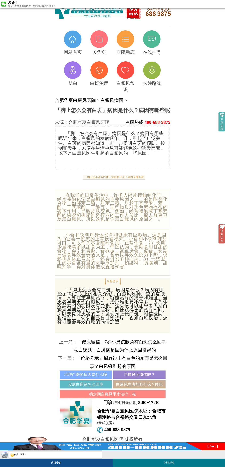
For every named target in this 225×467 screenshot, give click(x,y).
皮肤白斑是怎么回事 (85, 384)
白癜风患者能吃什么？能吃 (139, 384)
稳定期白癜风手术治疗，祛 (112, 394)
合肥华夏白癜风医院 (75, 100)
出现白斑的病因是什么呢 (85, 374)
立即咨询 (170, 461)
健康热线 (147, 122)
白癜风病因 (112, 100)
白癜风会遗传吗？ (139, 374)
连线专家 (56, 462)
